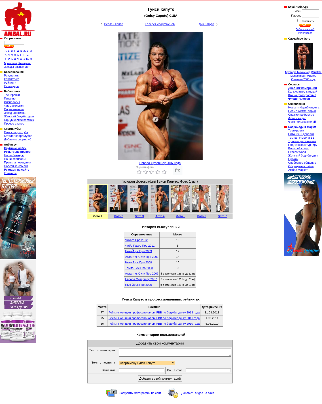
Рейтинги (10, 82)
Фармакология (13, 105)
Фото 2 (118, 216)
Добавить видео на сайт (197, 394)
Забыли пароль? (305, 29)
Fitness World (297, 152)
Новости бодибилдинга (303, 107)
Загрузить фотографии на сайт (140, 394)
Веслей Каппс (113, 24)
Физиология (12, 102)
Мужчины (10, 63)
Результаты (11, 75)
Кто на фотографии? (302, 95)
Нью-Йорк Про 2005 (138, 284)
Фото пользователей (302, 121)
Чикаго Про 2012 (136, 240)
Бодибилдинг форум (302, 127)
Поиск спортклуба (16, 132)
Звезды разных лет (17, 66)
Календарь (11, 86)
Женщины (24, 63)
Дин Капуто (206, 24)
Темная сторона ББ (301, 137)
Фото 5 (180, 216)
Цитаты (293, 159)
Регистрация (305, 33)
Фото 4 (160, 216)
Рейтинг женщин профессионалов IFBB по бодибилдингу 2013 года (154, 312)
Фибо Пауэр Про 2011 (140, 245)
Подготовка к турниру (302, 144)
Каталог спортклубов (18, 135)
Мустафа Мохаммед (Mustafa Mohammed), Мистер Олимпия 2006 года (303, 62)
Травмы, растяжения (302, 141)
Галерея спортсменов (160, 24)
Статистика (11, 79)
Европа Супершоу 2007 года (160, 163)
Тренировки (12, 95)
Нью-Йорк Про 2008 (138, 262)
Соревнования (14, 109)
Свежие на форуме (301, 114)
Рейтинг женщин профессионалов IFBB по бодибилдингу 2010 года (154, 323)
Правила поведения (17, 162)
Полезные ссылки (16, 166)
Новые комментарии (302, 111)
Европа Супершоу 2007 (141, 279)
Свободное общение (302, 162)
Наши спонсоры (14, 159)
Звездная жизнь (14, 112)
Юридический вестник (19, 120)
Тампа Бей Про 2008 (139, 268)
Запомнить (307, 21)
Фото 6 (201, 216)
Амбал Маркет (298, 169)
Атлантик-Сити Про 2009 (142, 256)
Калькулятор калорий (302, 91)
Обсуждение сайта (301, 166)
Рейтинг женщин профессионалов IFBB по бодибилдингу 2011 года (154, 318)
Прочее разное (14, 123)
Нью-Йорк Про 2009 (138, 251)
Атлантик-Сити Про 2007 (142, 273)
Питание (9, 98)
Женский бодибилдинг (19, 116)
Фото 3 (139, 216)
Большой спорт (298, 148)
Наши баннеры (14, 155)
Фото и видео (297, 118)
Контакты (10, 173)
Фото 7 (222, 216)
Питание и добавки (301, 134)
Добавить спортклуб (17, 139)
